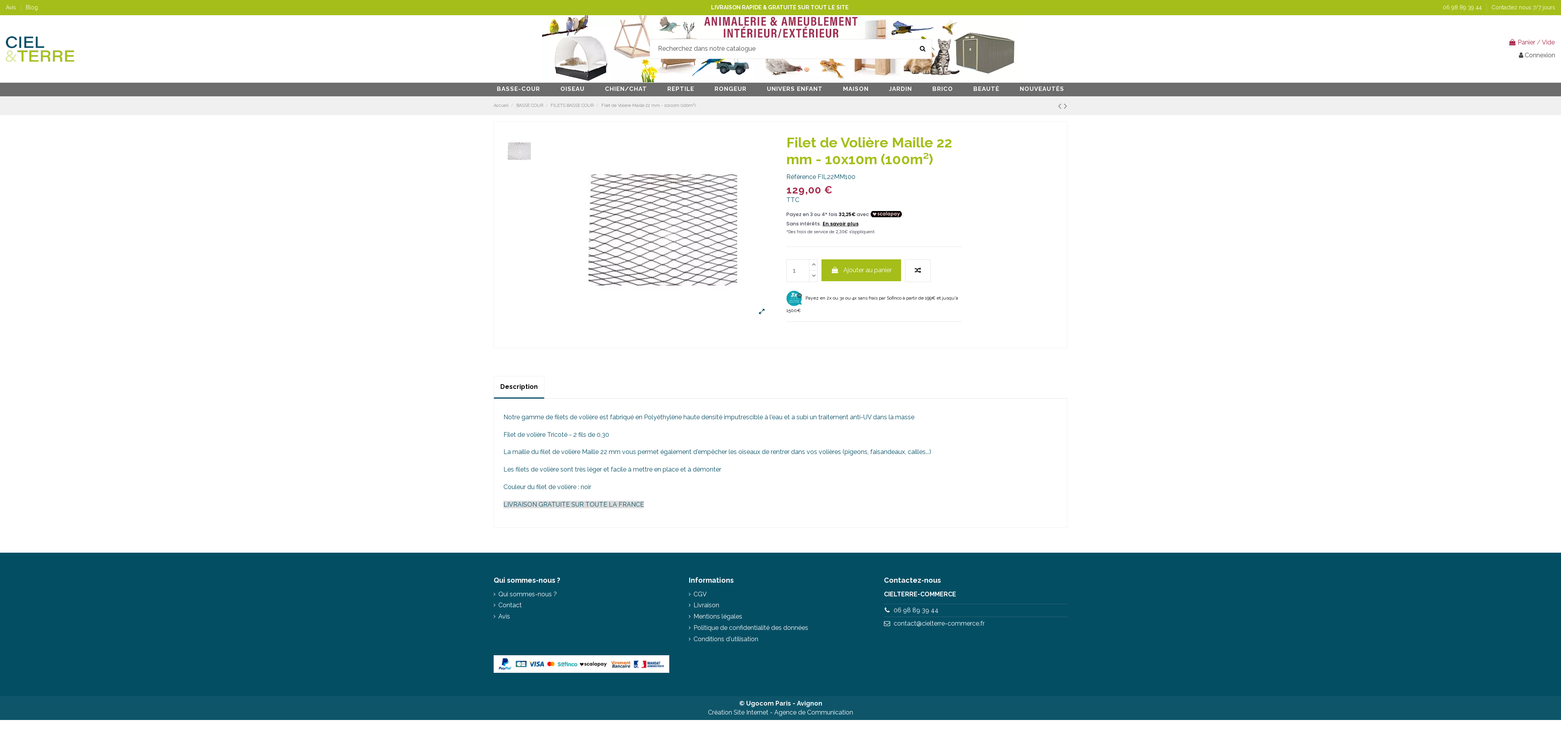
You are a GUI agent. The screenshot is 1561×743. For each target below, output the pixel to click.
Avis (12, 7)
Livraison (706, 605)
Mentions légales (717, 616)
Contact (510, 605)
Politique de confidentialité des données (750, 627)
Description (519, 386)
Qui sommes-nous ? (527, 594)
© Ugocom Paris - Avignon (780, 703)
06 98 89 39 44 (1463, 7)
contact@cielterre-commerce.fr (939, 623)
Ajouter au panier (861, 270)
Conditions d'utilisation (725, 639)
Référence (801, 177)
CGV (700, 594)
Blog (32, 7)
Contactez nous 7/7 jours (1523, 7)
